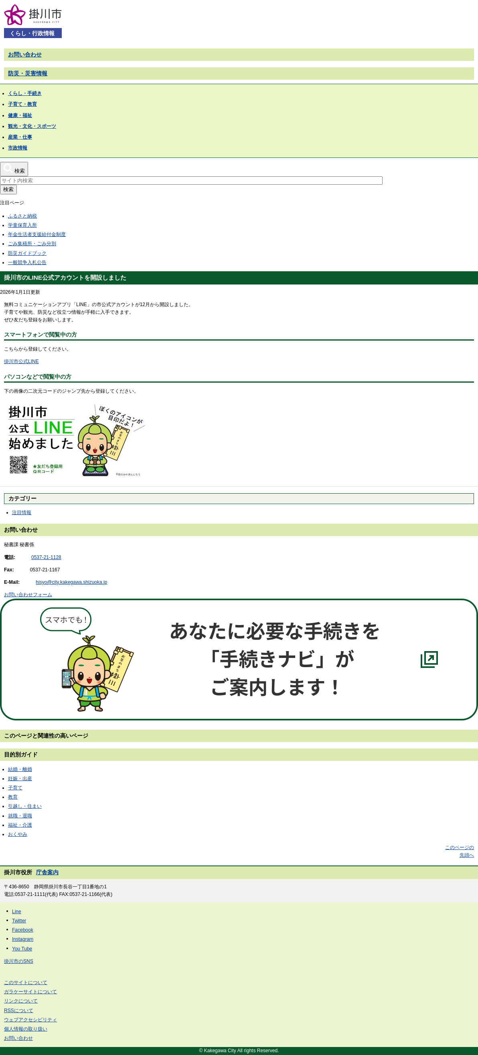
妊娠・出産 (20, 778)
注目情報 (21, 512)
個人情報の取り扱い (25, 1029)
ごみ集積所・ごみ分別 (32, 243)
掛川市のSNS (18, 961)
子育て (15, 788)
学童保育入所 (22, 225)
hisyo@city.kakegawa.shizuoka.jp (71, 582)
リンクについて (21, 1001)
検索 (8, 189)
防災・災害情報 (27, 73)
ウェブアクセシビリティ (30, 1020)
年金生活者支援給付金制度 (37, 234)
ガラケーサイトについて (30, 991)
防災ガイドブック (27, 253)
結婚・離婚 (20, 769)
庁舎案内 (47, 872)
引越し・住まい (25, 806)
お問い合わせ (25, 54)
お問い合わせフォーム (28, 594)
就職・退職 (20, 816)
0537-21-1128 (46, 557)
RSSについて (18, 1010)
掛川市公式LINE (21, 361)
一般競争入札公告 (27, 262)
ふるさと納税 (22, 216)
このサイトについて (25, 982)
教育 (13, 797)
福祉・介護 (20, 825)
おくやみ (17, 834)
